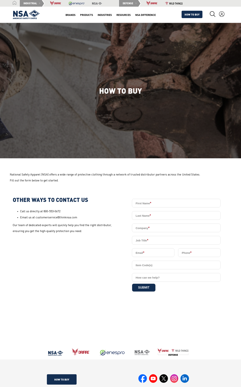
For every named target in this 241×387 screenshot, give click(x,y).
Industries (105, 14)
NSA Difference (145, 14)
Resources (123, 14)
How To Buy (192, 14)
